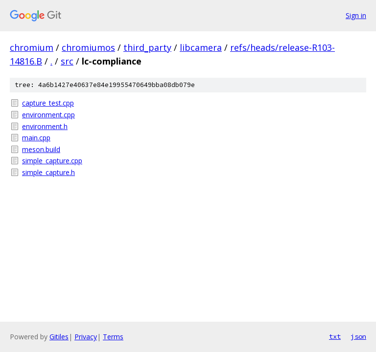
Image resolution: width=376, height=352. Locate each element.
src (67, 61)
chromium (31, 47)
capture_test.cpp (48, 103)
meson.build (41, 149)
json (358, 336)
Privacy (85, 336)
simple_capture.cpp (52, 160)
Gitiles (59, 336)
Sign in (356, 15)
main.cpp (36, 137)
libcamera (201, 47)
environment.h (45, 126)
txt (335, 336)
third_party (147, 47)
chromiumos (88, 47)
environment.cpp (48, 114)
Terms (113, 336)
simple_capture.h (48, 172)
